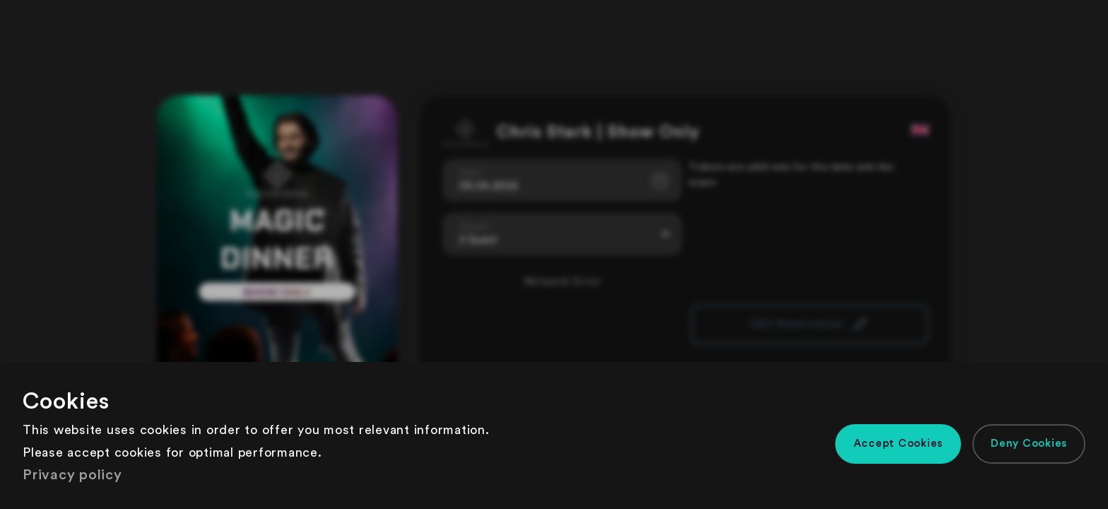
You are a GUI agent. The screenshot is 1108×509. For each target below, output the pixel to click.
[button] (898, 443)
